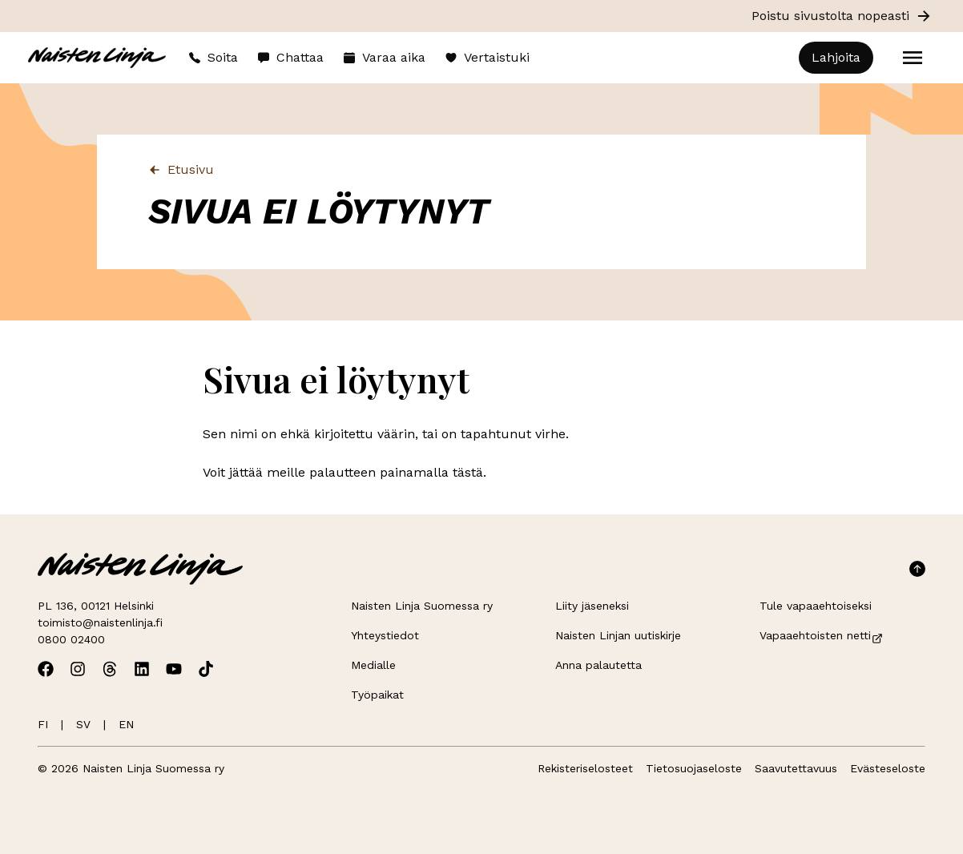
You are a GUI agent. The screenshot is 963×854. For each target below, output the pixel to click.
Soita (213, 57)
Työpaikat (377, 694)
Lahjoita (836, 57)
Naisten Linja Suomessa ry (422, 605)
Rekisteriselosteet (585, 768)
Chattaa (290, 57)
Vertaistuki (487, 57)
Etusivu (181, 169)
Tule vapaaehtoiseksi (816, 605)
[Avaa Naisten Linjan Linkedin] (142, 669)
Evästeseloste (887, 768)
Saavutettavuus (796, 768)
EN (126, 724)
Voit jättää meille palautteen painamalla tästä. (344, 472)
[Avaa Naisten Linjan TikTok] (206, 669)
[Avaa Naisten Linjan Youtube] (174, 669)
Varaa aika (384, 57)
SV (83, 724)
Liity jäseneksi (592, 605)
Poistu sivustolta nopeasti (841, 16)
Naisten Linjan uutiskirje (618, 635)
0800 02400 (71, 639)
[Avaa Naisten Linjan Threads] (110, 669)
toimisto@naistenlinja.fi (100, 622)
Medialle (373, 665)
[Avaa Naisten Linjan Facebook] (46, 669)
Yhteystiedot (385, 635)
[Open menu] (912, 57)
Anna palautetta (598, 665)
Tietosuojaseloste (694, 768)
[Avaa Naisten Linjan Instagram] (78, 669)
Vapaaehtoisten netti (822, 635)
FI (43, 724)
